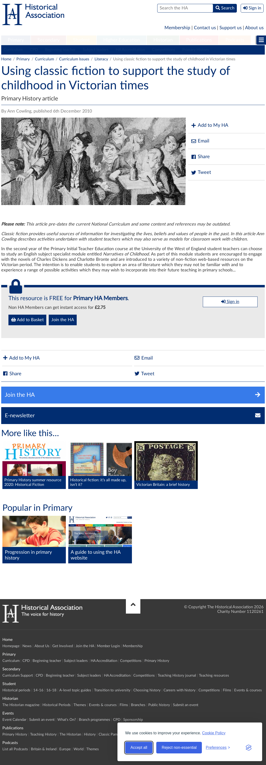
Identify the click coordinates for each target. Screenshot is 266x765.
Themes (80, 705)
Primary (16, 40)
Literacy (101, 59)
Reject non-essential (179, 747)
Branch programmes (94, 720)
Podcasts (234, 40)
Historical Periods (56, 705)
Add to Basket (27, 319)
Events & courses (248, 690)
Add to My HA (209, 125)
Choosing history (147, 690)
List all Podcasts (15, 749)
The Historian (70, 734)
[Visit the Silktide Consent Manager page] (248, 747)
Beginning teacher (60, 50)
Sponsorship (133, 720)
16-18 (51, 690)
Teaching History (43, 734)
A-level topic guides (75, 690)
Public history (159, 705)
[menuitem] (16, 40)
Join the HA (62, 320)
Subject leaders (96, 50)
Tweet (201, 172)
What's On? (66, 720)
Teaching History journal (177, 675)
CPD (34, 50)
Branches (138, 705)
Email (200, 141)
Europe (65, 749)
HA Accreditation (130, 50)
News (27, 646)
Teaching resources (214, 675)
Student (81, 40)
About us (254, 28)
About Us (41, 646)
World (78, 749)
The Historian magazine (21, 705)
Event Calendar (14, 720)
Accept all (138, 747)
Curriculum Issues (74, 59)
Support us (230, 28)
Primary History (195, 50)
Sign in (230, 301)
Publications (199, 40)
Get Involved (62, 646)
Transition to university (112, 690)
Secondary (48, 40)
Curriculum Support (17, 675)
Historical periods (16, 690)
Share (200, 156)
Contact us (205, 28)
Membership (177, 28)
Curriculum (13, 50)
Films (227, 690)
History (90, 734)
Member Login (108, 646)
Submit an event (185, 705)
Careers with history (180, 690)
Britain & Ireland (43, 749)
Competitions (163, 50)
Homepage (11, 646)
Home (6, 59)
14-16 (38, 690)
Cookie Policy (213, 733)
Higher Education (121, 40)
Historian (163, 40)
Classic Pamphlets (113, 734)
